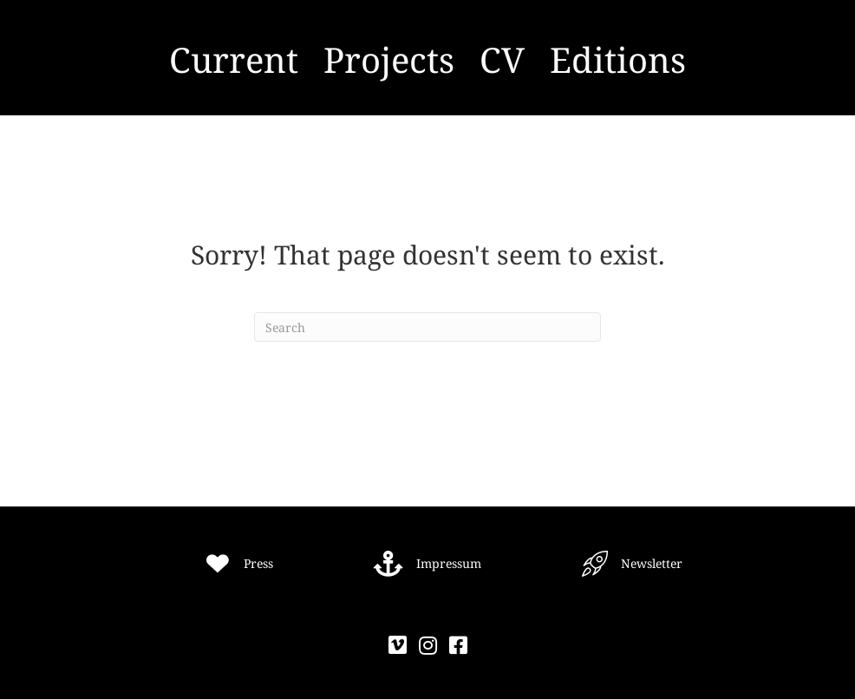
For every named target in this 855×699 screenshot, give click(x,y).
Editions (618, 59)
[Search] (427, 327)
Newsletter (651, 563)
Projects (388, 59)
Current (233, 59)
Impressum (448, 563)
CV (502, 59)
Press (258, 563)
